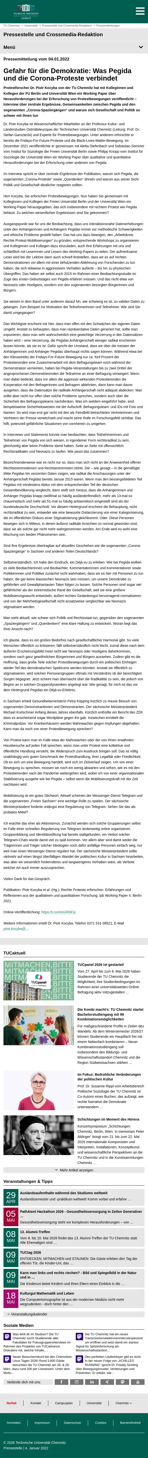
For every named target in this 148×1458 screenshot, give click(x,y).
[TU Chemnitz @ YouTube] (138, 1382)
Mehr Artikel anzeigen (76, 1170)
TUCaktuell (14, 953)
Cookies (100, 1423)
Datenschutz (72, 1423)
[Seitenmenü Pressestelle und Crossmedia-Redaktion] (74, 47)
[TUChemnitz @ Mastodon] (122, 1382)
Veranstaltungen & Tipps (28, 1181)
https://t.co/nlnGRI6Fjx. (58, 912)
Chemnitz (122, 1403)
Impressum (42, 1423)
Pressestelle (12, 1448)
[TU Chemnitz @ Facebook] (61, 1382)
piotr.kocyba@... (15, 929)
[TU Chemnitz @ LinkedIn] (92, 1382)
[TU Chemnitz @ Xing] (107, 1382)
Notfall (11, 1403)
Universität (94, 1403)
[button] (135, 11)
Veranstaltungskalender (29, 1314)
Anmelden (14, 1423)
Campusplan (64, 1403)
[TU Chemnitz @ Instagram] (77, 1382)
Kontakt (35, 1403)
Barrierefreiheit (130, 1423)
